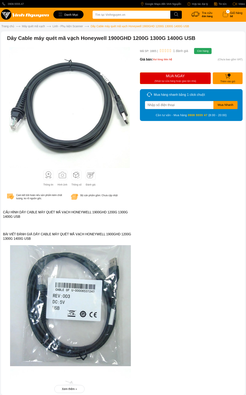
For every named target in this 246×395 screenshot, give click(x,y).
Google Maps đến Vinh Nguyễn (161, 4)
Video (239, 3)
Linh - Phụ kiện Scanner (68, 26)
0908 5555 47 (198, 115)
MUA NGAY (175, 79)
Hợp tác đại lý (197, 4)
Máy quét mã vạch (33, 26)
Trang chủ (7, 26)
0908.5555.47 (12, 4)
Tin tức (220, 4)
